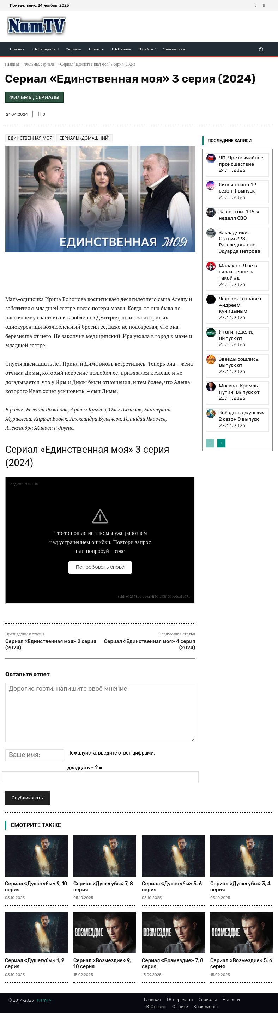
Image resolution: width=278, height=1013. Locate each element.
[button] (261, 49)
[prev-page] (210, 360)
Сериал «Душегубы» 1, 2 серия (34, 964)
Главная (12, 64)
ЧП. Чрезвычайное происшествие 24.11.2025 (235, 161)
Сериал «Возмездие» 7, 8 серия (172, 964)
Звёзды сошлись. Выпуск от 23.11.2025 (241, 300)
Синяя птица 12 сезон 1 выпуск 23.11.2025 (240, 181)
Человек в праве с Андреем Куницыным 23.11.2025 (238, 263)
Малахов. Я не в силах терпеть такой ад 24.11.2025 (239, 241)
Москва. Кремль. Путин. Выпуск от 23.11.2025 (240, 318)
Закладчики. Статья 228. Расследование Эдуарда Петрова (241, 218)
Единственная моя (30, 138)
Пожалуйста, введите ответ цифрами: (111, 753)
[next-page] (221, 360)
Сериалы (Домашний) (84, 138)
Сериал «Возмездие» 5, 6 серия (241, 964)
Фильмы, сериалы (39, 64)
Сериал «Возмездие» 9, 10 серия (102, 964)
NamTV (44, 1000)
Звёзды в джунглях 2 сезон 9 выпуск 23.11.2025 (237, 338)
